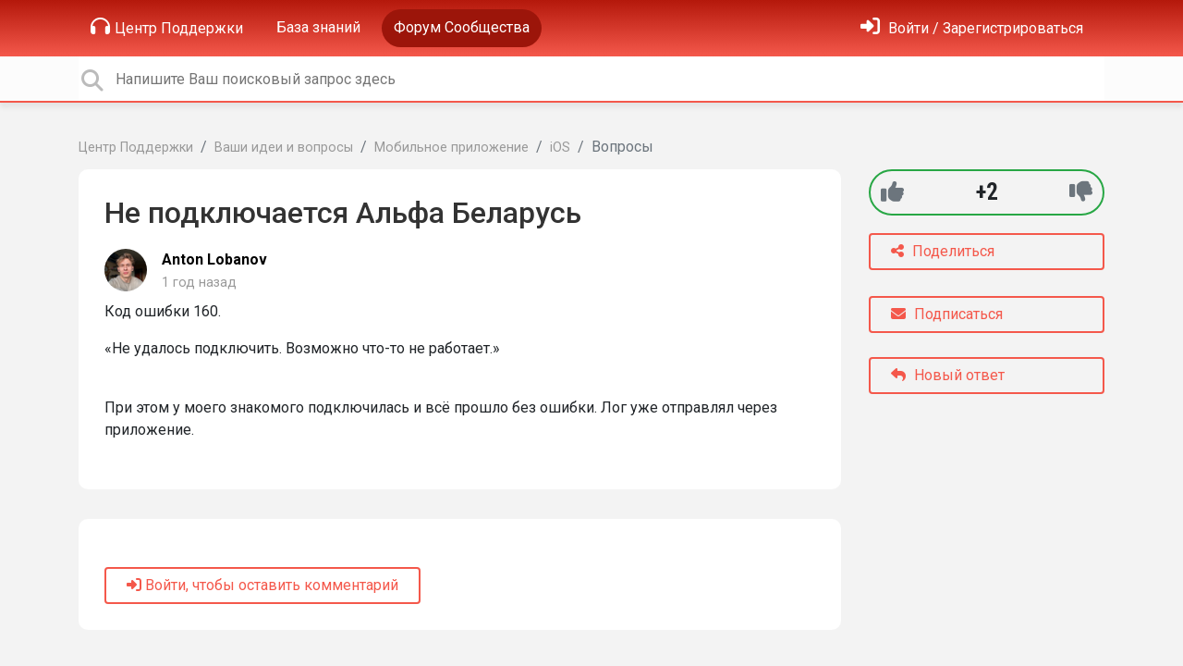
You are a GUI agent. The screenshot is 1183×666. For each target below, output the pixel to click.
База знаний (318, 27)
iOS (560, 147)
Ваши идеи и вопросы (283, 147)
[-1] (1080, 192)
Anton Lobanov (214, 259)
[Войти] (972, 28)
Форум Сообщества (462, 27)
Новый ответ (948, 375)
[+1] (892, 192)
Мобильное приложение (451, 147)
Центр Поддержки (167, 27)
